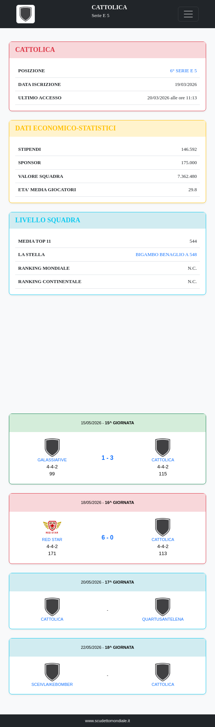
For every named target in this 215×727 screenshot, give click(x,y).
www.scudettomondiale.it (107, 720)
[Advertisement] (107, 356)
